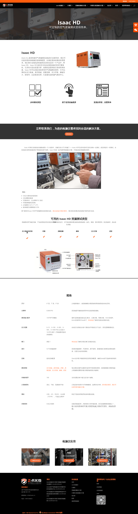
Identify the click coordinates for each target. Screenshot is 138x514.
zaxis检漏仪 (59, 5)
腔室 (64, 370)
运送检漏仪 (100, 490)
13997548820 (132, 1)
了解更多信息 (35, 460)
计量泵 (69, 5)
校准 (98, 483)
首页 (73, 482)
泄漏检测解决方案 (80, 5)
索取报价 (125, 1)
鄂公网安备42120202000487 (49, 513)
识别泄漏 (99, 487)
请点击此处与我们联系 (60, 211)
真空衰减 (56, 368)
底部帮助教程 (126, 5)
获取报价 (69, 134)
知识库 (109, 5)
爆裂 (60, 370)
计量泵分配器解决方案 (96, 5)
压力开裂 (55, 370)
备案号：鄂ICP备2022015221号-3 (30, 513)
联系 (116, 5)
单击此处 (91, 320)
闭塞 (62, 368)
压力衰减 (49, 368)
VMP (98, 493)
